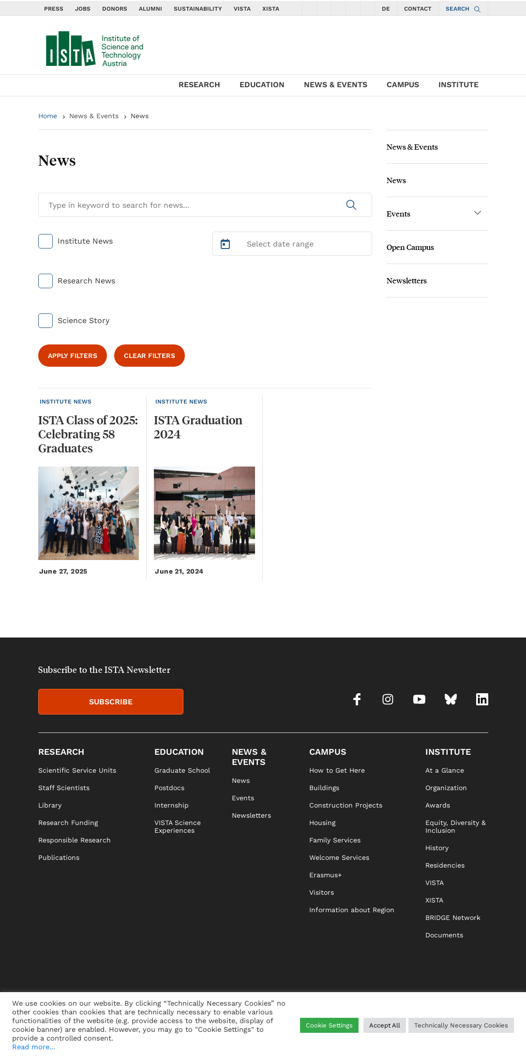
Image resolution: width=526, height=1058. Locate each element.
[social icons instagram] (324, 8)
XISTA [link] (434, 900)
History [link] (437, 848)
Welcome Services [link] (339, 857)
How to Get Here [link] (337, 770)
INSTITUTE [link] (448, 752)
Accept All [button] (384, 1025)
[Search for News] (205, 205)
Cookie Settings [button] (329, 1025)
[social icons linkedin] (367, 8)
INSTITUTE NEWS (65, 401)
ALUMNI (150, 8)
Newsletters (407, 280)
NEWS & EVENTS (335, 84)
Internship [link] (171, 805)
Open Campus (410, 247)
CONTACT (418, 8)
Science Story (83, 320)
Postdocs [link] (169, 788)
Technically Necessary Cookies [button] (461, 1025)
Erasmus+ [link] (325, 875)
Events (398, 213)
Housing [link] (322, 822)
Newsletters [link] (251, 815)
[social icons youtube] (338, 8)
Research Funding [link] (68, 822)
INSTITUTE (458, 84)
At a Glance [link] (444, 770)
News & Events (94, 116)
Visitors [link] (321, 892)
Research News (86, 280)
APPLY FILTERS (72, 355)
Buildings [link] (324, 788)
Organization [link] (446, 788)
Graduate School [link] (182, 770)
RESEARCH (199, 84)
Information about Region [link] (351, 910)
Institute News (85, 241)
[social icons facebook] (309, 8)
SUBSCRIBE (111, 701)
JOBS (82, 8)
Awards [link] (437, 805)
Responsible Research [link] (74, 840)
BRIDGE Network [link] (453, 917)
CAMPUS (403, 84)
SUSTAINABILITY (198, 8)
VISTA (242, 8)
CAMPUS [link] (327, 752)
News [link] (241, 780)
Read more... (33, 1046)
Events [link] (243, 798)
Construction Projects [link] (345, 805)
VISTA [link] (434, 883)
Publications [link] (58, 857)
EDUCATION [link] (179, 752)
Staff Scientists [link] (64, 788)
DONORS (114, 8)
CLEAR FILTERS (149, 355)
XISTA (270, 8)
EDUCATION (262, 84)
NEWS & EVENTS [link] (249, 757)
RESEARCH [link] (61, 752)
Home (47, 116)
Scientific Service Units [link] (77, 770)
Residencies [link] (445, 865)
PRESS (53, 8)
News (140, 116)
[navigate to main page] (94, 46)
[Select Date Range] (292, 244)
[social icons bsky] (353, 8)
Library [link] (49, 805)
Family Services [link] (335, 840)
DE (386, 8)
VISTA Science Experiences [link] (177, 826)
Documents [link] (444, 935)
